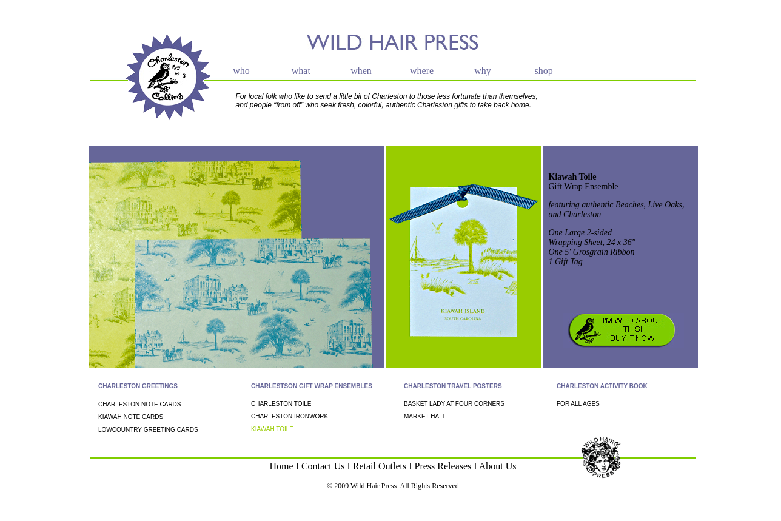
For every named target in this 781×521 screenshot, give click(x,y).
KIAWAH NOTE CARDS (130, 417)
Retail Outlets (379, 466)
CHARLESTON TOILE (281, 403)
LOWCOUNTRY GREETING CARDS (148, 429)
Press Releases (443, 466)
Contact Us (323, 466)
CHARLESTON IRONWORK (289, 416)
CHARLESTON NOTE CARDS (139, 404)
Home (281, 466)
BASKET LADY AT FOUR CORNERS (454, 403)
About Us (498, 466)
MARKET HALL (425, 416)
